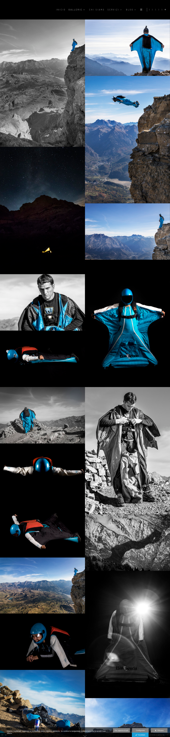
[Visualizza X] (159, 9)
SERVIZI (113, 9)
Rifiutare (159, 730)
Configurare (140, 730)
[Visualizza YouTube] (162, 9)
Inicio (61, 9)
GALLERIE (75, 9)
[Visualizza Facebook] (152, 9)
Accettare (140, 735)
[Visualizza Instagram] (156, 9)
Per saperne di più (121, 730)
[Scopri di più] (165, 9)
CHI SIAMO (96, 9)
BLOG (129, 9)
